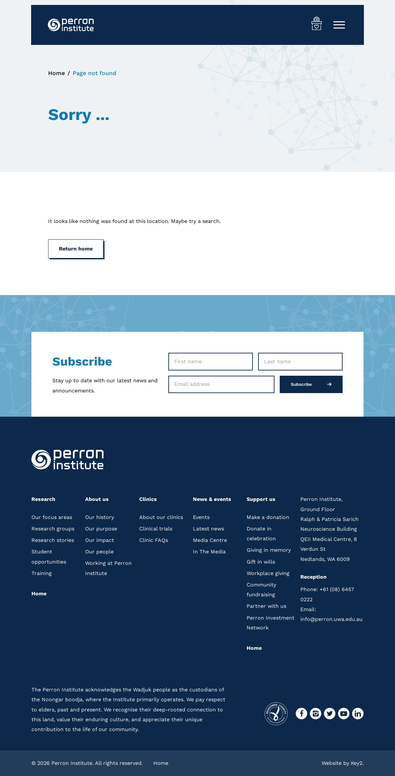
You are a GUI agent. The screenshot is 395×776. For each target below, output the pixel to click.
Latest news (208, 528)
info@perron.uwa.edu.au (331, 614)
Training (41, 573)
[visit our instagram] (315, 713)
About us (97, 499)
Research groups (52, 528)
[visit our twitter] (329, 713)
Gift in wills (261, 561)
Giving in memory (269, 550)
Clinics (148, 499)
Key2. (357, 763)
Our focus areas (51, 517)
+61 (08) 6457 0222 (327, 594)
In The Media (209, 551)
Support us (261, 499)
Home (56, 73)
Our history (99, 517)
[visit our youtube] (343, 713)
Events (201, 517)
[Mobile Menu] (339, 25)
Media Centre (210, 540)
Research (43, 499)
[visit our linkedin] (358, 713)
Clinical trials (155, 528)
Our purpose (101, 528)
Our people (99, 551)
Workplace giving (268, 573)
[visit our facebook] (301, 713)
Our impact (99, 540)
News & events (212, 499)
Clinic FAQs (153, 540)
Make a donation (268, 517)
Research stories (52, 540)
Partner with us (266, 606)
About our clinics (161, 517)
